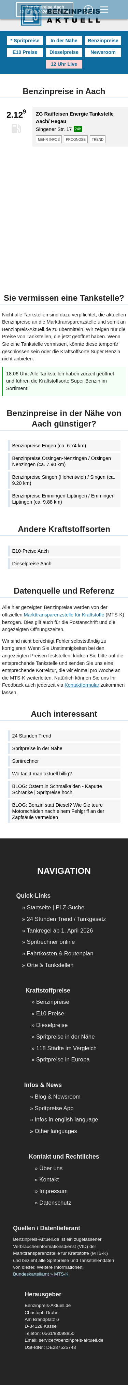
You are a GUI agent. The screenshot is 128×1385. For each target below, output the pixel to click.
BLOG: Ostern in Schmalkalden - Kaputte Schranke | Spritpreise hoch (57, 789)
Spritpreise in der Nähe (37, 748)
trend (97, 139)
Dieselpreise (64, 52)
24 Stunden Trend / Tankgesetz (66, 919)
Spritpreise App (54, 1109)
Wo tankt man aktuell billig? (42, 773)
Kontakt (49, 1180)
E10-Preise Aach (30, 551)
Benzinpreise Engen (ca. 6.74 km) (49, 445)
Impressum (53, 1191)
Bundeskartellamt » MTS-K (40, 1274)
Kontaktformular (82, 685)
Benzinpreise (103, 40)
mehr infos (49, 139)
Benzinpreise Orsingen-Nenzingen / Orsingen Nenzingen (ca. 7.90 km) (61, 461)
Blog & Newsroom (58, 1097)
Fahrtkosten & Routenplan (60, 954)
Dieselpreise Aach (32, 563)
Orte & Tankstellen (50, 965)
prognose (76, 139)
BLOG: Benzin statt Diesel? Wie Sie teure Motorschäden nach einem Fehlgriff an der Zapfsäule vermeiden (58, 811)
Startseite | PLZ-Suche (56, 908)
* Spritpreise (25, 40)
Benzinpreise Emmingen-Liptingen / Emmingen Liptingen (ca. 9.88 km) (63, 499)
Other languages (56, 1131)
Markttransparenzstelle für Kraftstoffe (64, 614)
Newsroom (103, 52)
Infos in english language (66, 1120)
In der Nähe (64, 40)
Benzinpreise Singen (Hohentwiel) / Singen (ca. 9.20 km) (63, 480)
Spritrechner (25, 761)
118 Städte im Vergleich (66, 1049)
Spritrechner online (51, 942)
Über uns (50, 1169)
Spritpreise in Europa (63, 1060)
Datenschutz (55, 1203)
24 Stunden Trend (31, 736)
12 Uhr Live (64, 64)
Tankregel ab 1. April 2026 (60, 931)
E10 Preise (25, 52)
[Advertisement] (64, 216)
